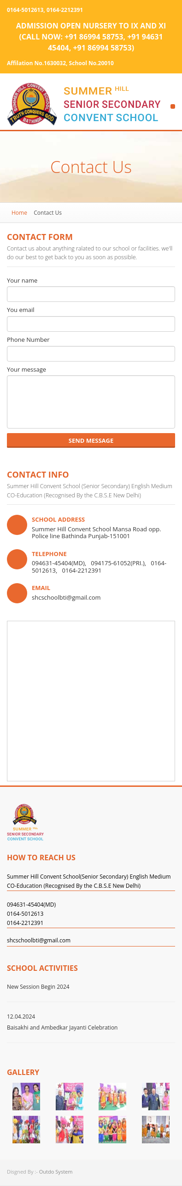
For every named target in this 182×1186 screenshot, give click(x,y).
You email (21, 310)
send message (91, 440)
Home (19, 213)
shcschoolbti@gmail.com (38, 940)
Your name (22, 280)
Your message (26, 369)
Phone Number (28, 340)
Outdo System (56, 1171)
